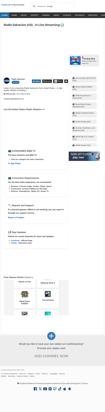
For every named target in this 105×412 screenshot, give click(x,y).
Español (48, 383)
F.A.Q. (38, 374)
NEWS (56, 15)
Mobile (3, 376)
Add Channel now (51, 356)
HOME (14, 15)
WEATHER (92, 15)
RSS (2, 373)
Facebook (15, 240)
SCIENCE (67, 15)
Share (58, 81)
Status (32, 376)
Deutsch (57, 383)
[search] (52, 6)
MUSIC (24, 15)
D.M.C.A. (45, 374)
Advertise (11, 376)
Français (39, 383)
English (23, 383)
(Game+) (28, 277)
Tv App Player (14, 163)
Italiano (31, 383)
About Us (22, 374)
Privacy (62, 374)
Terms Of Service (10, 374)
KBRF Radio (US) (82, 145)
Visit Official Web (23, 94)
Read (22, 99)
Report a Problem (16, 217)
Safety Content (22, 376)
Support (31, 374)
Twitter (14, 243)
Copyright (53, 374)
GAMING (46, 15)
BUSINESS (79, 15)
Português (75, 383)
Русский (66, 383)
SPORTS (34, 15)
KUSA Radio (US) (82, 122)
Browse (48, 81)
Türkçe (85, 383)
